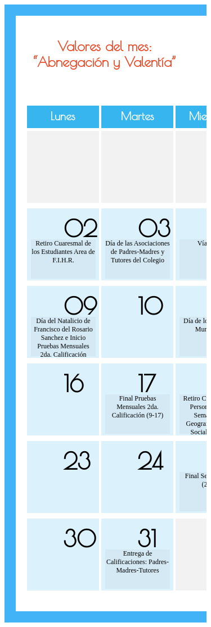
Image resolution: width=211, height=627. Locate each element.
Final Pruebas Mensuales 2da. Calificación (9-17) (138, 406)
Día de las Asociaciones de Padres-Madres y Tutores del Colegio (137, 251)
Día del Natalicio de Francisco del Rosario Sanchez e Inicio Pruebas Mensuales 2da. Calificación (63, 336)
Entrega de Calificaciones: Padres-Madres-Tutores (137, 561)
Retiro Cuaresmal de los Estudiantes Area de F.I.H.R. (63, 251)
